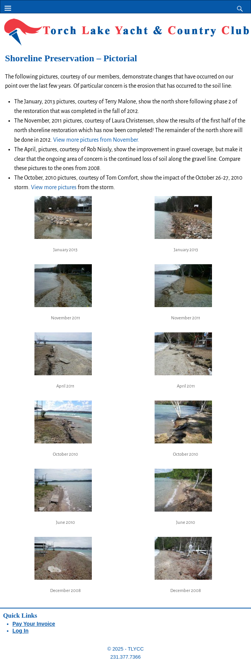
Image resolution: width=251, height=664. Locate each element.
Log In (21, 631)
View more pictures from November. (96, 140)
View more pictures (54, 187)
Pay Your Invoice (34, 624)
